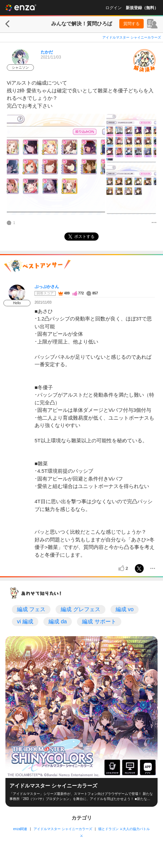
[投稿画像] (56, 164)
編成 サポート (99, 621)
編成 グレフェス (80, 609)
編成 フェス (31, 609)
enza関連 (20, 829)
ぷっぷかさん (47, 286)
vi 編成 (25, 621)
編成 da (57, 621)
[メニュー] (154, 223)
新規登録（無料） (142, 7)
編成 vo (125, 609)
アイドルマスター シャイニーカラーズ (131, 37)
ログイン (113, 7)
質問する (131, 23)
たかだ (47, 52)
